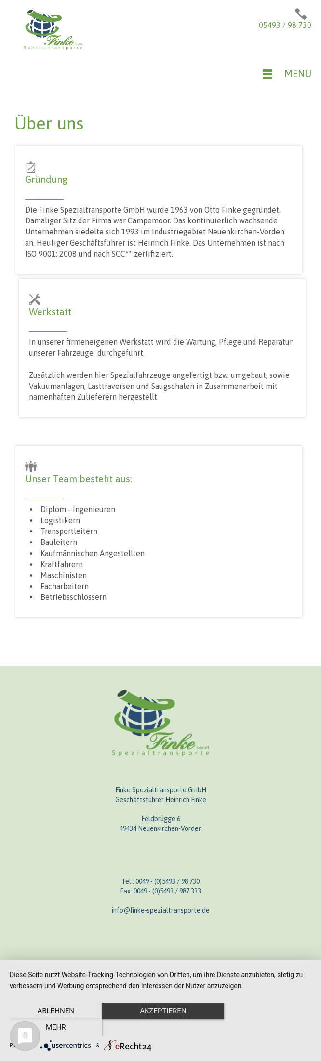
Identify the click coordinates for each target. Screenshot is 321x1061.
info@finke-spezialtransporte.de (161, 910)
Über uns (48, 123)
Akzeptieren (160, 1027)
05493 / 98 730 (285, 25)
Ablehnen (55, 1027)
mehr (266, 1027)
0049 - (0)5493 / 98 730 (167, 881)
